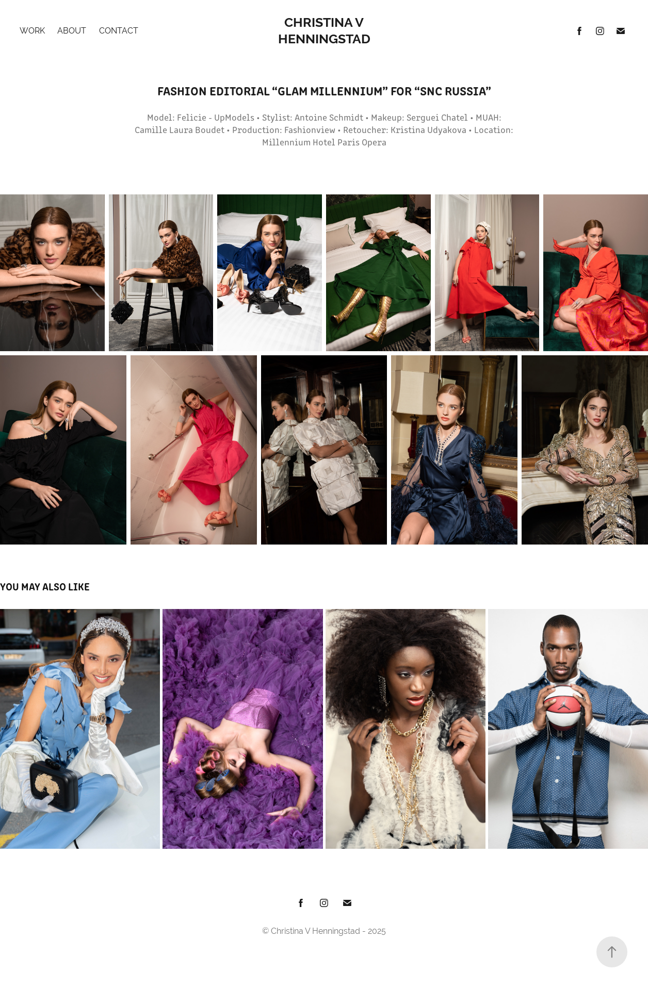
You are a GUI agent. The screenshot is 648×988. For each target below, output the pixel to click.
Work (32, 31)
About (71, 31)
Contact (118, 31)
